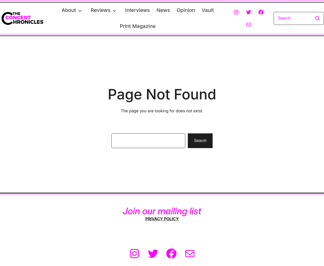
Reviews (100, 10)
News (163, 10)
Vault (208, 10)
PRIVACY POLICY (162, 219)
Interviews (137, 10)
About (69, 10)
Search (200, 140)
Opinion (186, 10)
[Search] (299, 18)
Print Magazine (137, 26)
